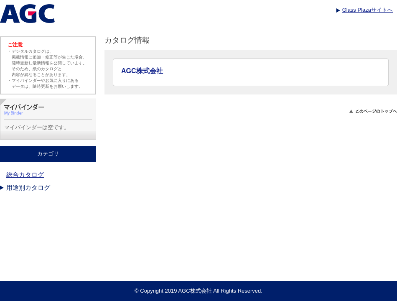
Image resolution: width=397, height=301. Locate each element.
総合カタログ (25, 174)
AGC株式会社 (142, 70)
